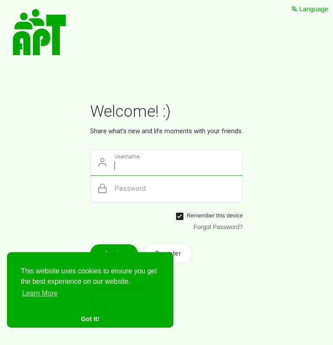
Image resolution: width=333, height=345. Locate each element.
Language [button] (309, 9)
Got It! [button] (90, 318)
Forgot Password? (218, 226)
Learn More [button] (40, 293)
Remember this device (215, 215)
